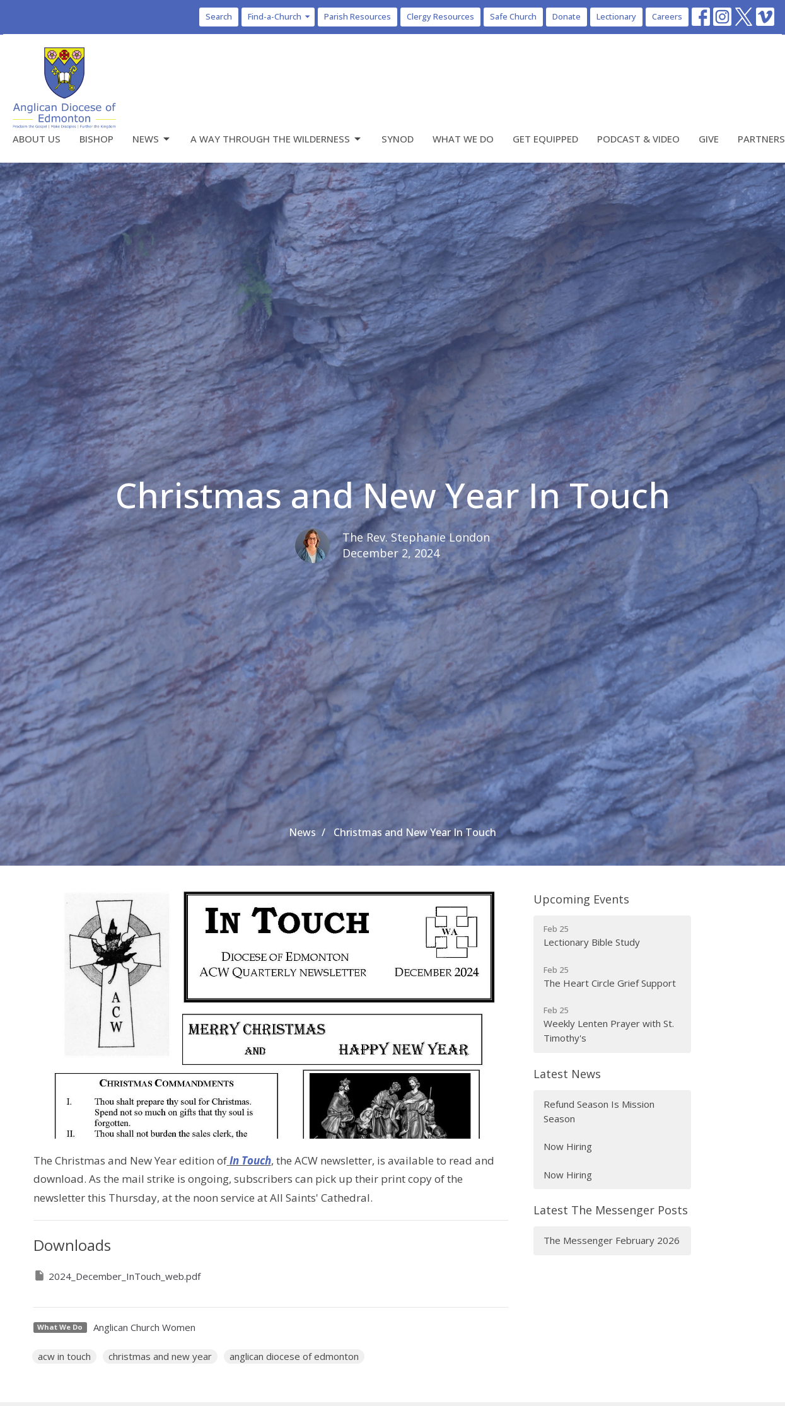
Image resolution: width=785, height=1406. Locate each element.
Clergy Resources (440, 16)
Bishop (96, 138)
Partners (761, 138)
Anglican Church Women (144, 1327)
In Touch (250, 1160)
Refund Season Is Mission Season (599, 1111)
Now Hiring (568, 1146)
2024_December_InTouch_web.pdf (117, 1275)
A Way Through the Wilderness (276, 139)
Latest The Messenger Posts (610, 1209)
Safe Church (513, 16)
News (152, 139)
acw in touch (64, 1356)
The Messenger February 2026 (612, 1240)
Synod (397, 138)
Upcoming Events (581, 899)
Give (709, 138)
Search (219, 16)
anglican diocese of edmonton (294, 1356)
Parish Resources (357, 16)
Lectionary (616, 16)
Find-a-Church (279, 16)
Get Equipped (545, 138)
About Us (37, 138)
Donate (566, 16)
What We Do (463, 138)
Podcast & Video (638, 138)
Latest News (567, 1073)
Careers (667, 16)
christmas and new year (160, 1356)
